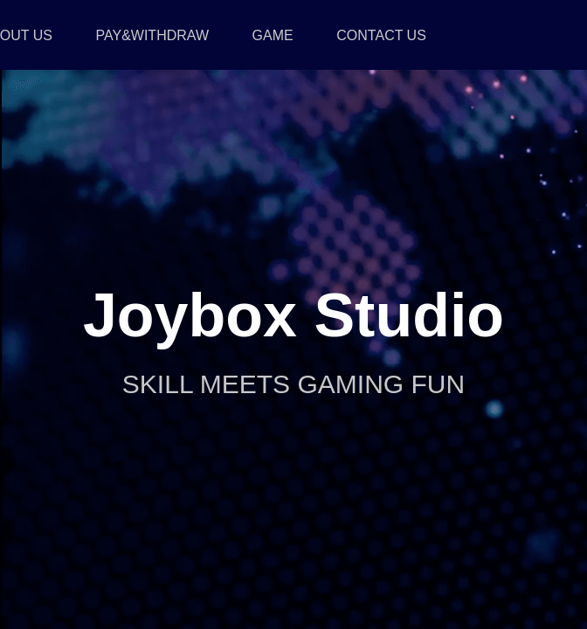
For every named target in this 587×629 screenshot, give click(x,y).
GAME (273, 35)
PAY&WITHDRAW (152, 35)
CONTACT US (381, 35)
